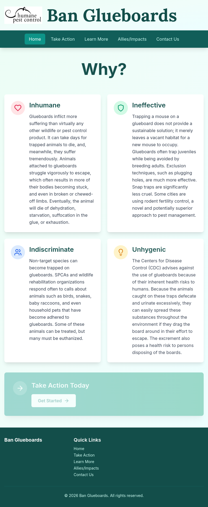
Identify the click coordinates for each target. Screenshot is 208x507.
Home (35, 39)
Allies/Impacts (132, 39)
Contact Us (167, 39)
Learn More (96, 39)
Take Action (63, 39)
